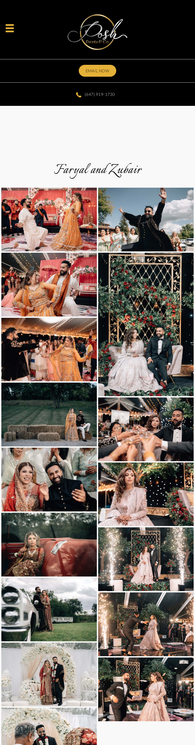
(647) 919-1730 (95, 94)
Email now (97, 70)
